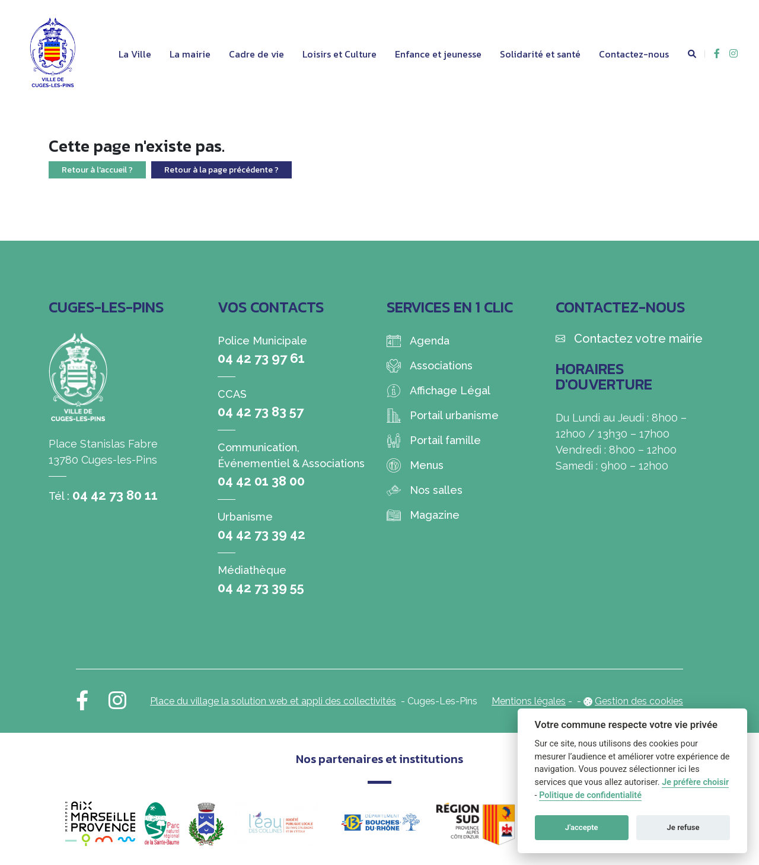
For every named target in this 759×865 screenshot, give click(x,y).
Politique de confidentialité (590, 795)
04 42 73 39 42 (261, 534)
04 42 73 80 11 (115, 495)
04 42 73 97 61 (261, 358)
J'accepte (581, 827)
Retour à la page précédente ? (221, 170)
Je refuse (683, 827)
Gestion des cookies (639, 701)
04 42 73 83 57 (261, 411)
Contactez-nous (634, 54)
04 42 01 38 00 (261, 481)
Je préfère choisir (695, 782)
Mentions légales (529, 701)
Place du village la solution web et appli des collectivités (273, 701)
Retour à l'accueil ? (97, 170)
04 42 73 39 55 (261, 587)
